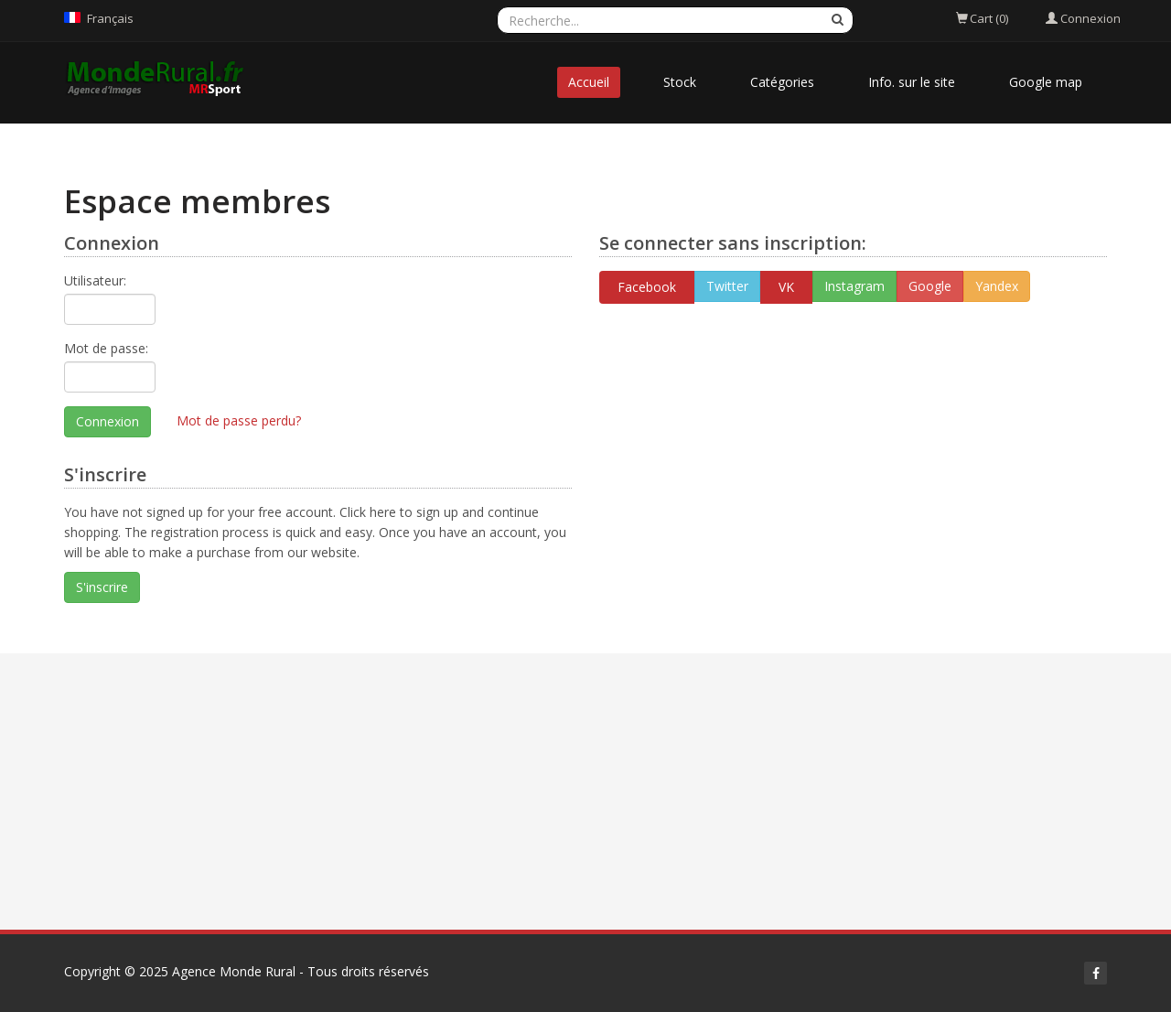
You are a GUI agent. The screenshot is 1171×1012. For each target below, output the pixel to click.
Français (110, 18)
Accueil (588, 82)
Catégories (782, 82)
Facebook (647, 287)
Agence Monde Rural (233, 971)
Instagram (854, 286)
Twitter (727, 286)
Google (929, 286)
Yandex (996, 286)
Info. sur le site (911, 82)
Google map (1045, 82)
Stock (679, 82)
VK (786, 287)
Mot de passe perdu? (239, 420)
